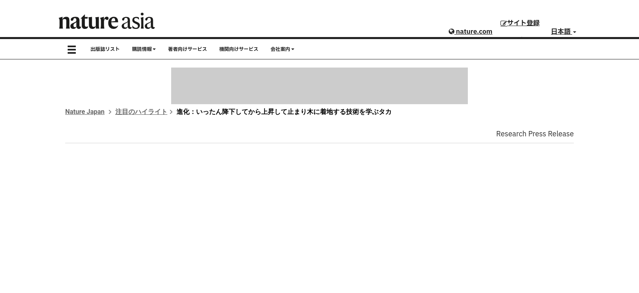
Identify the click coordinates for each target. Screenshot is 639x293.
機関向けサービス (238, 49)
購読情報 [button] (144, 49)
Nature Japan (85, 112)
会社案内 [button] (282, 49)
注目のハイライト (141, 112)
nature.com (470, 32)
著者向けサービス (187, 49)
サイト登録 (520, 23)
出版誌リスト (105, 49)
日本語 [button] (563, 32)
